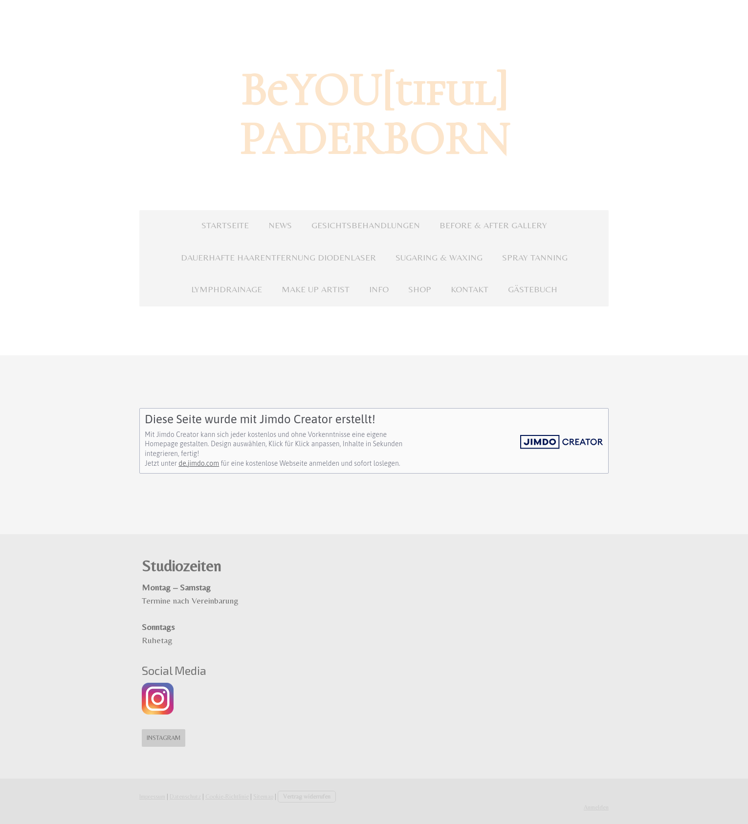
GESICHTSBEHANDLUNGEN (365, 225)
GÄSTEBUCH (532, 289)
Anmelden (596, 807)
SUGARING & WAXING (439, 257)
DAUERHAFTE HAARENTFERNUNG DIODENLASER (278, 257)
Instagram (163, 737)
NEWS (280, 225)
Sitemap (263, 796)
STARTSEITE (225, 225)
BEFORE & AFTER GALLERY (493, 225)
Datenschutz (185, 796)
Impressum (152, 796)
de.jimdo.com (198, 463)
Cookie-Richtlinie (227, 796)
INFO (379, 289)
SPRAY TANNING (535, 257)
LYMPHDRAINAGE (226, 289)
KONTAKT (469, 289)
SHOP (419, 289)
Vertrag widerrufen (306, 796)
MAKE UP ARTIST (316, 289)
